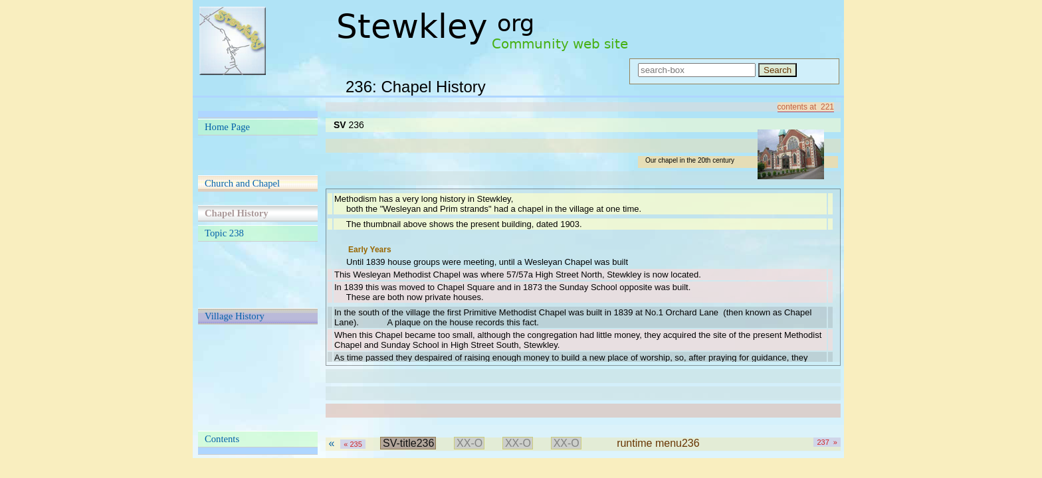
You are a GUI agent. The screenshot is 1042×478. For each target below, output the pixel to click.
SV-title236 (408, 443)
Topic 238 (224, 233)
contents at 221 (806, 107)
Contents (222, 439)
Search (777, 70)
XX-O (469, 443)
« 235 (353, 444)
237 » (827, 442)
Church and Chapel (242, 183)
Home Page (227, 126)
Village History (234, 316)
